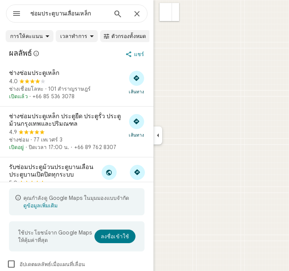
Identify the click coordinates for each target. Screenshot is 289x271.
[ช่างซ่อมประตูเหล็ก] (77, 84)
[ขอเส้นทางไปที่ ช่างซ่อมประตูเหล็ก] (136, 82)
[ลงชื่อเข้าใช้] (114, 236)
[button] (166, 12)
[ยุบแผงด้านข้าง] (158, 135)
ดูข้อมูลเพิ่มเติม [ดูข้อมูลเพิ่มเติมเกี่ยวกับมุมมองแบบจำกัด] (40, 205)
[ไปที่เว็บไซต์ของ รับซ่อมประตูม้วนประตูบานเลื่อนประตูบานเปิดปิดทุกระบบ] (109, 176)
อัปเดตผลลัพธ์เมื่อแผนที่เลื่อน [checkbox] (46, 264)
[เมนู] (16, 14)
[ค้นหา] (118, 14)
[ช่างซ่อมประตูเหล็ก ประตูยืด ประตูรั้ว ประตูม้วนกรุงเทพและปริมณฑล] (77, 132)
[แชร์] (135, 54)
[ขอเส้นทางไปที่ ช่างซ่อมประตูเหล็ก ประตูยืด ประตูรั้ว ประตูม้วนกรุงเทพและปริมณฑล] (136, 125)
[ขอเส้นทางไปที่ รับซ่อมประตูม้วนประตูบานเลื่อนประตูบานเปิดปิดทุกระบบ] (137, 176)
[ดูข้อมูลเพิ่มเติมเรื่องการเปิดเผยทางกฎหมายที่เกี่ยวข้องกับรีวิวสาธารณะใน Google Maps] (36, 53)
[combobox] (68, 13)
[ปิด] (137, 14)
